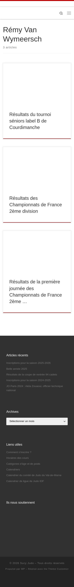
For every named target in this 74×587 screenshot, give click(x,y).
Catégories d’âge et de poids (23, 463)
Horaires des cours (17, 457)
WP (23, 569)
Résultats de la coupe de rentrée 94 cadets (31, 374)
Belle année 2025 (16, 368)
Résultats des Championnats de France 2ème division (35, 205)
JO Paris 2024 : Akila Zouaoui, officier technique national (34, 388)
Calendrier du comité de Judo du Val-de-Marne (34, 475)
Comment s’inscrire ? (18, 452)
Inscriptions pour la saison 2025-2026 (28, 362)
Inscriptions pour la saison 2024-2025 (28, 380)
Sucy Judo (27, 563)
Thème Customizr (58, 569)
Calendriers (13, 469)
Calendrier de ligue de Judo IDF (25, 481)
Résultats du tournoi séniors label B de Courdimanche (30, 121)
